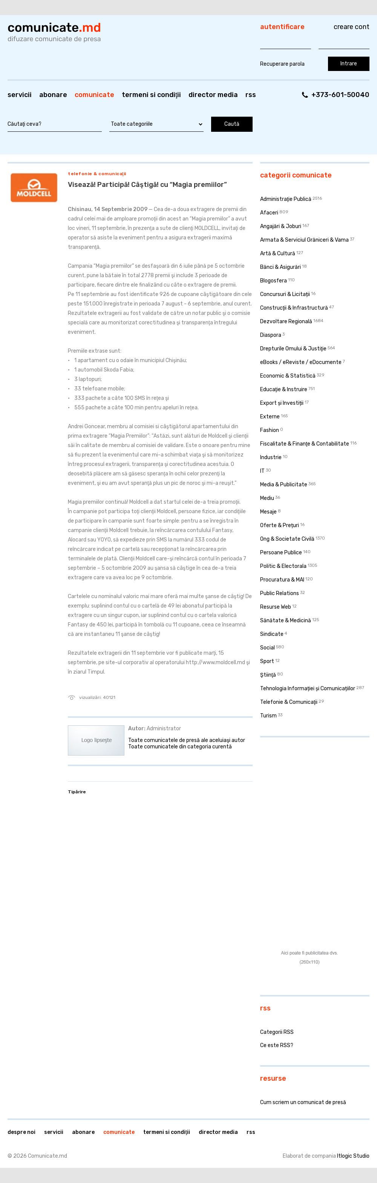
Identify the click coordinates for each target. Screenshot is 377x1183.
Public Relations (279, 593)
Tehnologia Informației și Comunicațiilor (307, 688)
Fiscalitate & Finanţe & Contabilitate (304, 444)
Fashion (269, 430)
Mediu (267, 498)
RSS (250, 95)
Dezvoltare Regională (286, 321)
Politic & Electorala (283, 566)
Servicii (20, 95)
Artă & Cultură (277, 253)
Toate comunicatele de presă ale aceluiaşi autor (186, 740)
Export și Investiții (281, 403)
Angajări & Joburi (280, 226)
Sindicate (272, 634)
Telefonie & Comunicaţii (97, 173)
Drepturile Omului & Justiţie (293, 348)
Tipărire (77, 791)
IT (262, 471)
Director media (213, 95)
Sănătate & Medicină (285, 620)
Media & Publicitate (283, 484)
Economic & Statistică (288, 376)
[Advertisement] (307, 792)
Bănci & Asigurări (280, 267)
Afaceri (269, 213)
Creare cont (351, 27)
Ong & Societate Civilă (287, 539)
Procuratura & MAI (282, 580)
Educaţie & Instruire (283, 389)
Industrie (271, 457)
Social (267, 648)
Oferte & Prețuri (279, 525)
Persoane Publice (281, 552)
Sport (267, 661)
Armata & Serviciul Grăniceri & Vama (304, 240)
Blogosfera (273, 281)
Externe (270, 416)
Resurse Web (275, 607)
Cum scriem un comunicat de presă (303, 1102)
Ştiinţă (268, 675)
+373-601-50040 (340, 95)
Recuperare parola (282, 64)
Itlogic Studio (353, 1156)
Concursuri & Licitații (285, 294)
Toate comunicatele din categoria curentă (180, 746)
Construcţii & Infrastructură (294, 308)
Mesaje (268, 512)
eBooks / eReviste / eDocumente (301, 362)
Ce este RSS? (276, 1045)
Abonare (53, 95)
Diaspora (270, 335)
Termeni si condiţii (151, 95)
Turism (268, 716)
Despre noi (21, 1132)
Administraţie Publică (285, 199)
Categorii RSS (277, 1032)
